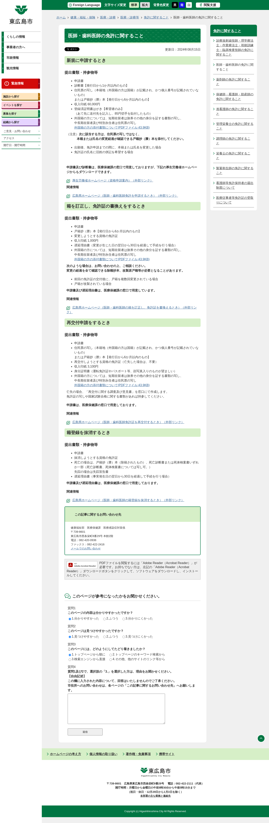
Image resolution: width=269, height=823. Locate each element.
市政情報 (12, 57)
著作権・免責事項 (138, 760)
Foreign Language (86, 5)
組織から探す (11, 122)
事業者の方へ (15, 47)
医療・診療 (108, 17)
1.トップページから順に (87, 654)
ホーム (61, 17)
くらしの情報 (15, 36)
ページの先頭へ (261, 744)
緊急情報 (17, 83)
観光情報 (12, 68)
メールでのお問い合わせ (86, 548)
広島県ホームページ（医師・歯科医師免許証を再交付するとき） (117, 422)
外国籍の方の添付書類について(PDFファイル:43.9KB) (112, 127)
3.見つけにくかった (137, 636)
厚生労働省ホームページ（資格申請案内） (101, 180)
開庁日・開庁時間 (14, 145)
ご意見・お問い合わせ (17, 131)
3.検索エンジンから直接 (87, 659)
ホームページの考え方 (65, 760)
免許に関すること (156, 17)
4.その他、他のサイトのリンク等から (137, 659)
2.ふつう (110, 618)
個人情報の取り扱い (103, 760)
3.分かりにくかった (137, 618)
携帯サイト (167, 760)
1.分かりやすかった (84, 618)
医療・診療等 (129, 17)
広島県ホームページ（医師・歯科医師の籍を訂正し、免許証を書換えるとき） (126, 307)
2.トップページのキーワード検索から (137, 654)
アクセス (8, 138)
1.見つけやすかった (84, 636)
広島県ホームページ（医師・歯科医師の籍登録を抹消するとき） (117, 500)
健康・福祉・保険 (82, 17)
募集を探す (10, 113)
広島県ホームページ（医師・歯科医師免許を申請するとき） (114, 195)
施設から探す (11, 96)
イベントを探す (12, 105)
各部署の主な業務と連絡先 (155, 801)
